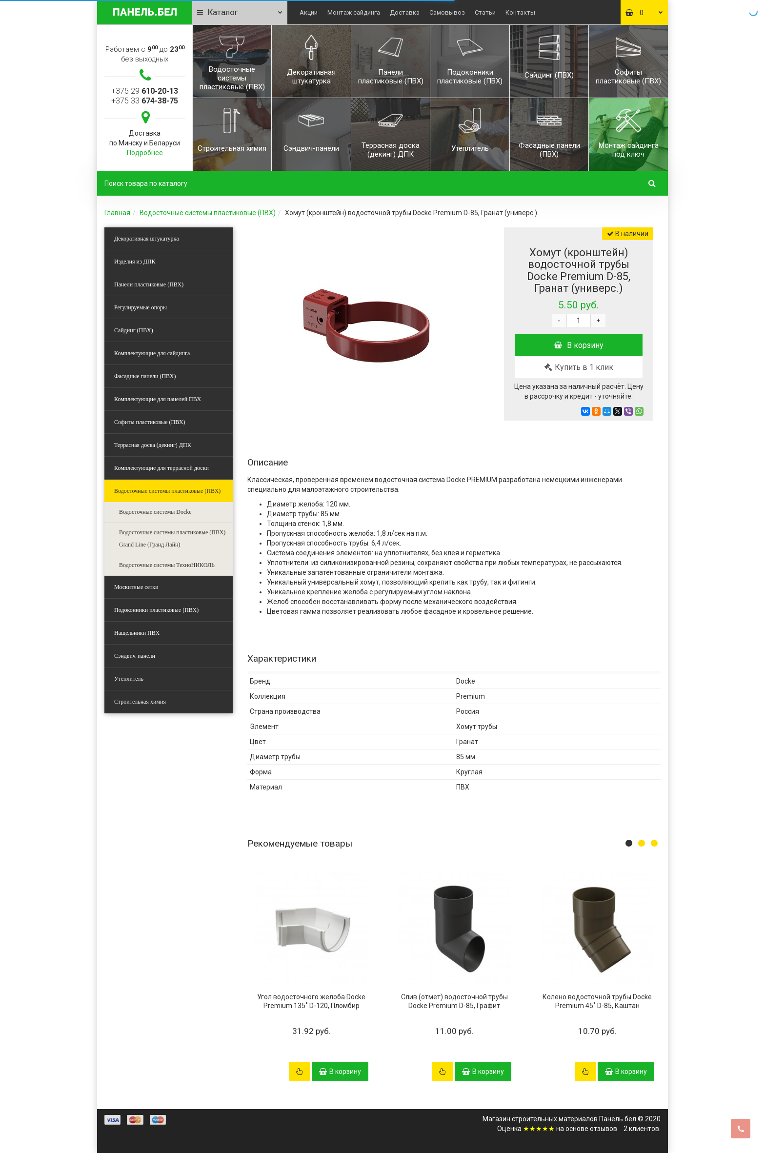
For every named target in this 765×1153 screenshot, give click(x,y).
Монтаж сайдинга (353, 12)
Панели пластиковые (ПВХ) (148, 284)
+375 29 (144, 91)
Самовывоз (447, 12)
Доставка (405, 12)
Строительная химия (140, 701)
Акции (309, 12)
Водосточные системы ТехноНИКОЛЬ (167, 565)
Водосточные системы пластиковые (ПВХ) (208, 213)
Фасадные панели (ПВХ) (145, 376)
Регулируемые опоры (140, 307)
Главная (117, 213)
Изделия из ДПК (135, 261)
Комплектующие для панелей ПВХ (157, 399)
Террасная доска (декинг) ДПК (152, 445)
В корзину (579, 345)
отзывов (603, 1129)
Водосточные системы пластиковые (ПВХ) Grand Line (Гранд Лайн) (172, 538)
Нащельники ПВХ (137, 632)
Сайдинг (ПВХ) (133, 330)
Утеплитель (128, 678)
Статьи (485, 12)
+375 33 (144, 100)
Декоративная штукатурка (146, 238)
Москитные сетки (136, 587)
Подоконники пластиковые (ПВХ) (156, 610)
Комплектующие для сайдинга (152, 353)
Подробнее (145, 153)
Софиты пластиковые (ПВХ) (149, 422)
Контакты (520, 12)
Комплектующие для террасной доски (161, 468)
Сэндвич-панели (134, 655)
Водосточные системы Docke (155, 511)
